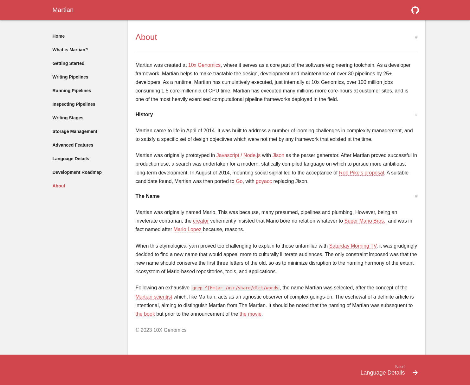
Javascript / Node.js (238, 155)
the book (145, 314)
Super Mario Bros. (364, 221)
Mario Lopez (188, 229)
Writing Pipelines (70, 76)
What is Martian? (70, 49)
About (59, 185)
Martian (63, 9)
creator (201, 221)
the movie (250, 314)
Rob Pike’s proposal (361, 172)
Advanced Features (73, 145)
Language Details (71, 158)
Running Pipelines (72, 90)
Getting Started (69, 63)
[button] (415, 10)
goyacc (264, 181)
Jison (278, 155)
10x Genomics (204, 65)
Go (239, 181)
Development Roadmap (77, 172)
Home (59, 36)
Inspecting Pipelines (74, 104)
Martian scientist (154, 297)
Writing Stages (68, 117)
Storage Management (75, 131)
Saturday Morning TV (353, 246)
